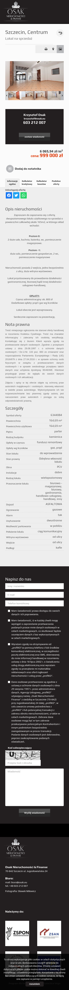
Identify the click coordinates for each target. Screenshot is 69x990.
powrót (60, 33)
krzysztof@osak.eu (34, 118)
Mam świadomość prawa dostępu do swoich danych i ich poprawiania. (34, 612)
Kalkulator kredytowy (27, 182)
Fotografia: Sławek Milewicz (20, 891)
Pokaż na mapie (53, 49)
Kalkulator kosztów (42, 182)
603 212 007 (34, 122)
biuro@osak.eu (19, 882)
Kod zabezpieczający (20, 747)
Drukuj (46, 49)
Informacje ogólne (12, 182)
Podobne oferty (56, 182)
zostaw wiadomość (34, 136)
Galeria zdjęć (60, 49)
